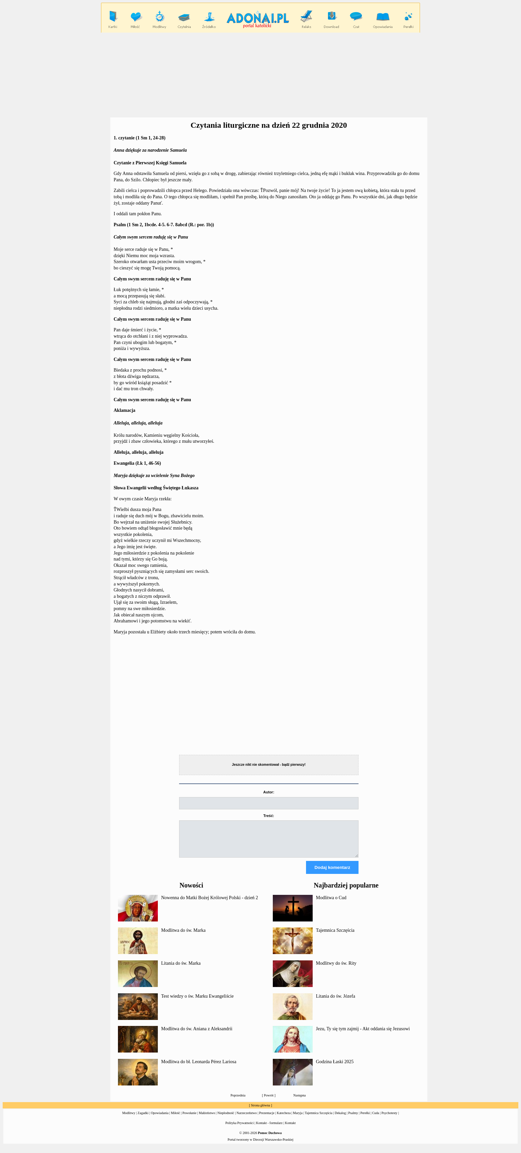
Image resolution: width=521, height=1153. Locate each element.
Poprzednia (238, 1101)
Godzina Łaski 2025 (335, 1067)
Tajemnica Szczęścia (335, 936)
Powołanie (189, 1119)
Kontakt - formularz (269, 1129)
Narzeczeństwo (247, 1119)
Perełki (365, 1119)
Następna (299, 1101)
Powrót (268, 1101)
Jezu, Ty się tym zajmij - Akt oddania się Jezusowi (363, 1034)
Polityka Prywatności (239, 1129)
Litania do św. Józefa (335, 1002)
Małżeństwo (207, 1119)
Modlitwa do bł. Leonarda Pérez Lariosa (198, 1067)
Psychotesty (389, 1119)
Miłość (175, 1119)
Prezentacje (266, 1119)
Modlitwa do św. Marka (183, 936)
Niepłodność (225, 1119)
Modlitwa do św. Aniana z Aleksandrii (197, 1034)
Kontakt (290, 1129)
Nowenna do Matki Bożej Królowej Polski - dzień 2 (209, 903)
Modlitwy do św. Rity (336, 969)
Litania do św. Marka (181, 969)
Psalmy (353, 1119)
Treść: (268, 816)
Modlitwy (128, 1119)
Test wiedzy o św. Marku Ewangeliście (197, 1002)
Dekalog (340, 1119)
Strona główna (260, 1111)
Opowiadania (159, 1119)
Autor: (268, 792)
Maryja (298, 1119)
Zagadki (143, 1119)
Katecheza (284, 1119)
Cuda (375, 1119)
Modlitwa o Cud (331, 903)
